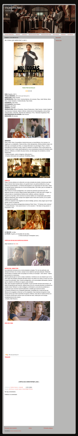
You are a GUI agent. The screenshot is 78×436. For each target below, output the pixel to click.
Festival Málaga (25, 389)
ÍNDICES (18, 34)
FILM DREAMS (13, 7)
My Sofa (16, 243)
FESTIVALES (56, 34)
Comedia (16, 389)
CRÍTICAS (24, 34)
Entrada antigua (48, 428)
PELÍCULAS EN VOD (46, 34)
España (20, 389)
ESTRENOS (70, 34)
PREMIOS (63, 34)
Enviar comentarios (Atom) (15, 430)
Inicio (30, 428)
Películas (31, 389)
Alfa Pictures (11, 389)
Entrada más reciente (11, 428)
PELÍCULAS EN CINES (34, 34)
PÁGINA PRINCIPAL (9, 34)
